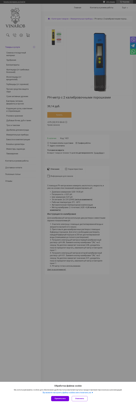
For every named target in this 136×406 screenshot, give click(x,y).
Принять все (60, 398)
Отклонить (79, 398)
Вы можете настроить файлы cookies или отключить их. (67, 392)
